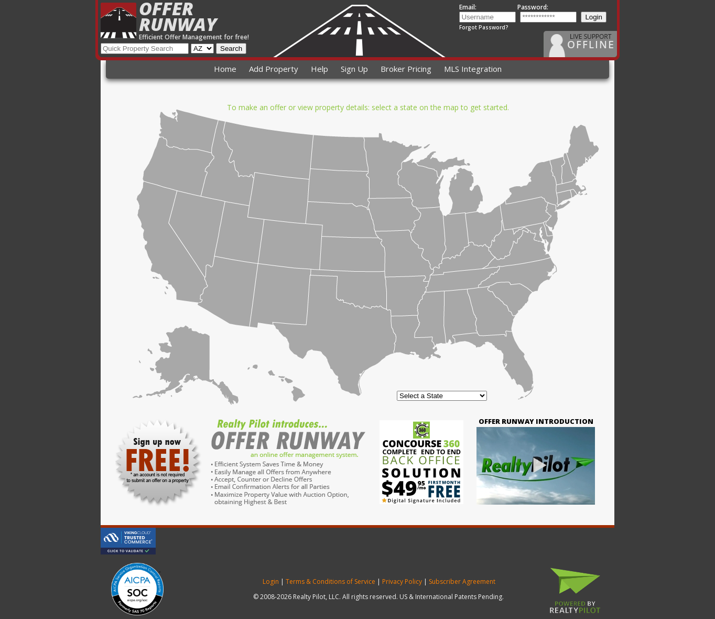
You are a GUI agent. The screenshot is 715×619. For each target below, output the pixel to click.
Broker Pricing (406, 68)
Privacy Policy (402, 581)
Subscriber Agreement (462, 581)
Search (231, 48)
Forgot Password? (483, 27)
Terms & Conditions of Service (330, 581)
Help (319, 68)
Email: (467, 7)
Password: (532, 7)
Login (593, 17)
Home (225, 68)
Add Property (273, 68)
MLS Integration (473, 68)
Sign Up (354, 68)
